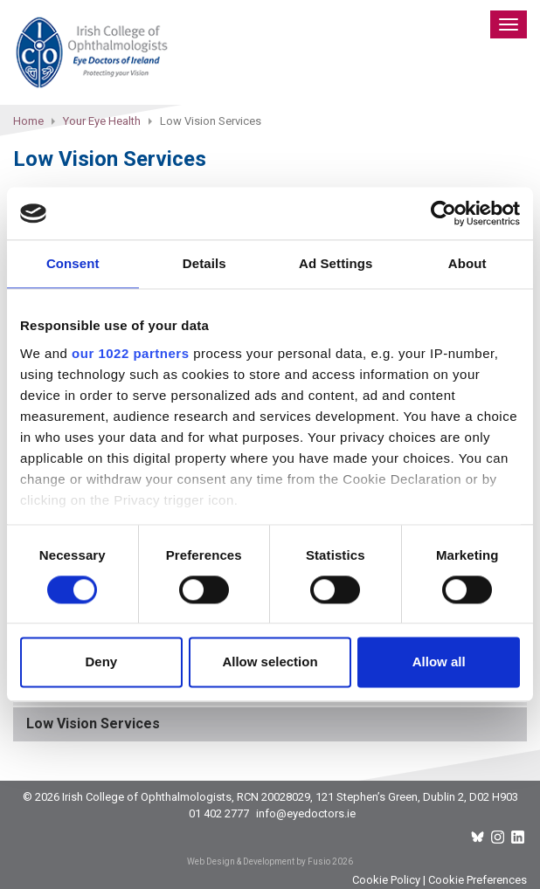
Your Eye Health (102, 120)
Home (28, 120)
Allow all (439, 662)
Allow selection (269, 662)
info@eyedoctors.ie (306, 813)
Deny (101, 662)
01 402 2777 (219, 813)
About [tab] (467, 263)
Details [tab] (204, 263)
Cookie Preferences (477, 879)
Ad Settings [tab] (335, 263)
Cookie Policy (386, 879)
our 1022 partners (130, 353)
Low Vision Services (93, 723)
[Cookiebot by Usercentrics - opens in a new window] (443, 213)
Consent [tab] (73, 263)
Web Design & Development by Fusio (258, 861)
